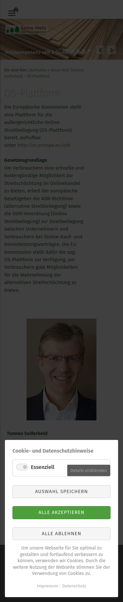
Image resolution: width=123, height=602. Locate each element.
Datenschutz (74, 585)
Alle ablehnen (61, 533)
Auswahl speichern (61, 491)
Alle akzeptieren (61, 512)
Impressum (47, 585)
